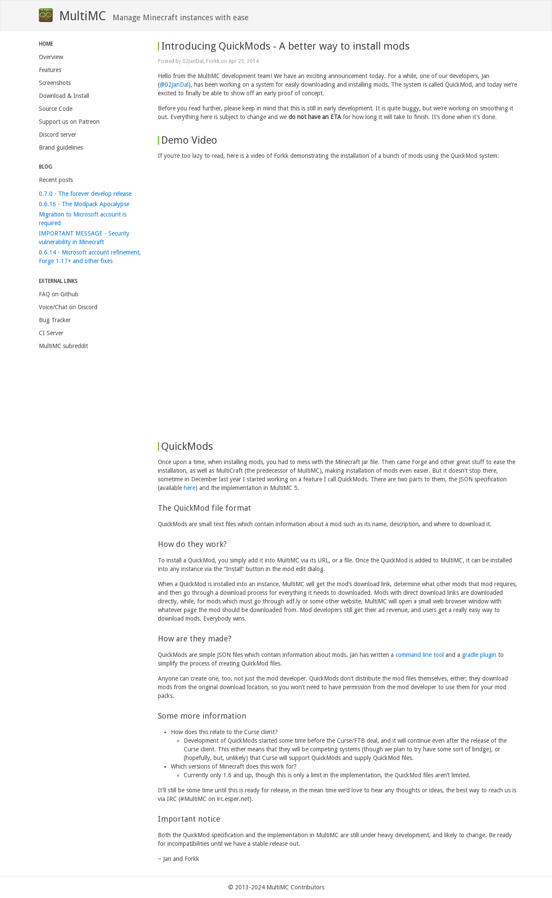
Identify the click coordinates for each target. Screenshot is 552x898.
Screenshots (55, 82)
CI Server (51, 333)
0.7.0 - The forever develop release (85, 193)
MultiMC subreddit (63, 345)
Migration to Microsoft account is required (82, 218)
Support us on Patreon (69, 121)
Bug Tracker (55, 320)
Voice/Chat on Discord (68, 307)
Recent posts (56, 179)
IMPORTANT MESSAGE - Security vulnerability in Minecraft (84, 237)
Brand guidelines (61, 147)
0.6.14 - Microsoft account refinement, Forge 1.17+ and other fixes (90, 256)
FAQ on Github (58, 294)
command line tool (419, 654)
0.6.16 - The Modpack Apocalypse (84, 204)
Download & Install (64, 95)
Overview (51, 56)
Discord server (57, 134)
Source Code (55, 108)
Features (50, 69)
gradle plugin (479, 654)
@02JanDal (174, 84)
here (189, 487)
